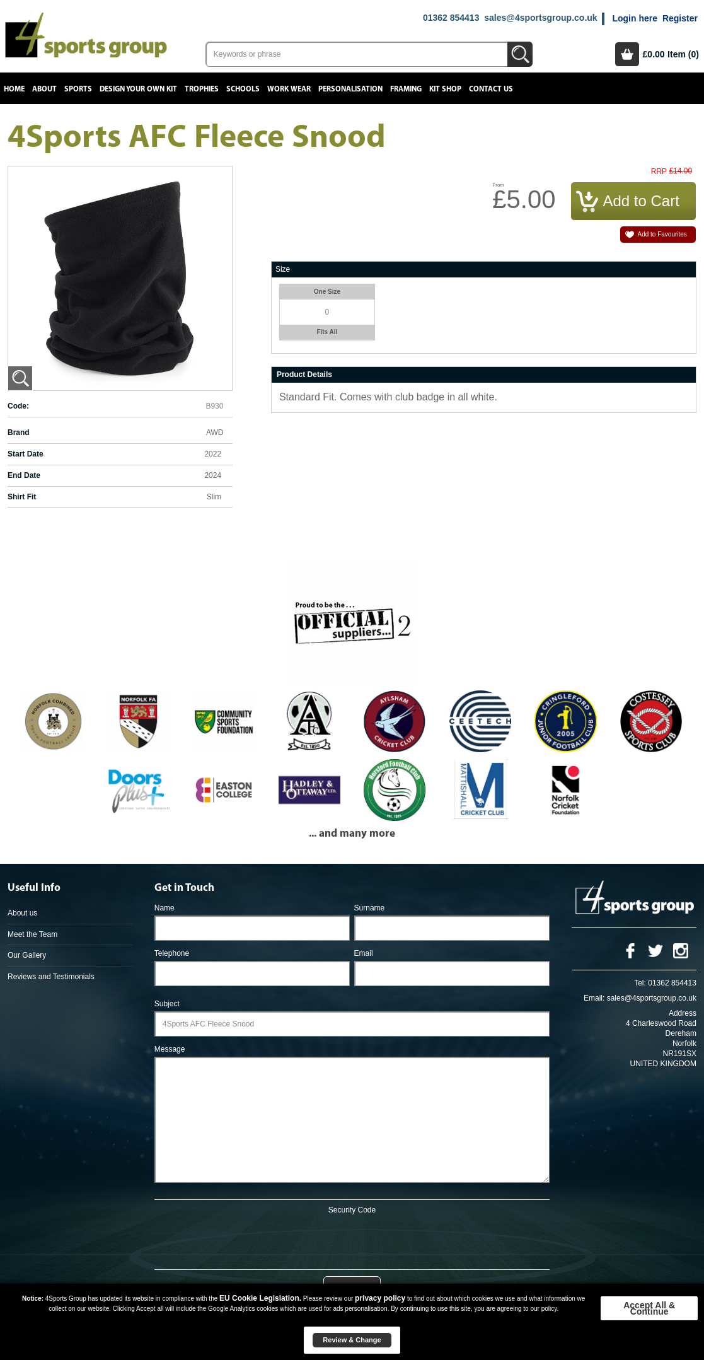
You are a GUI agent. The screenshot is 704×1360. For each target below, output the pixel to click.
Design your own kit (138, 89)
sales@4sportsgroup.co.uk (540, 18)
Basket (627, 54)
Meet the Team (32, 934)
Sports (78, 89)
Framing (406, 89)
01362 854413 (451, 18)
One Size (327, 291)
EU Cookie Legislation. (260, 1298)
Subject (167, 1003)
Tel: (640, 983)
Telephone (171, 953)
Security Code (352, 1210)
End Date (24, 475)
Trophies (202, 89)
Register (680, 18)
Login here (634, 18)
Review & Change (352, 1340)
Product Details (304, 374)
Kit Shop (445, 89)
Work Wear (289, 89)
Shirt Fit (22, 496)
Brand (19, 432)
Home (14, 89)
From (498, 185)
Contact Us (491, 89)
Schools (243, 89)
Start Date (25, 454)
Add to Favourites (662, 234)
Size (282, 269)
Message (169, 1049)
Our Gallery (27, 955)
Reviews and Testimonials (51, 976)
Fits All (326, 331)
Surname (369, 908)
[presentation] (351, 1239)
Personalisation (350, 89)
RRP (659, 171)
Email (363, 953)
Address (682, 1013)
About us (22, 913)
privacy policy (380, 1298)
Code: (18, 406)
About (44, 89)
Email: (594, 998)
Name (164, 908)
